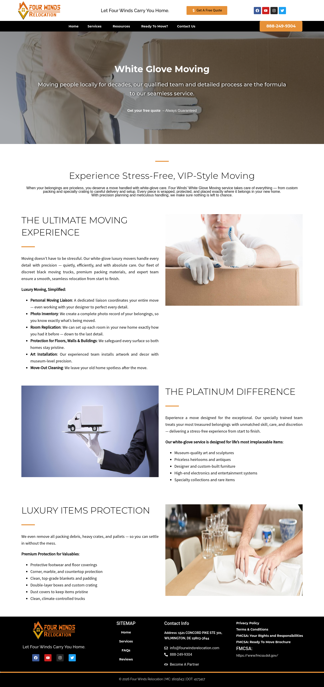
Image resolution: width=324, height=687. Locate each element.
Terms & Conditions (252, 629)
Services (96, 26)
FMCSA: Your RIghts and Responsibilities (269, 636)
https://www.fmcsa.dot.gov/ (257, 655)
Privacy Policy (247, 623)
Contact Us (186, 26)
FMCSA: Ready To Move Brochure (263, 642)
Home (74, 26)
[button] (135, 10)
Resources (122, 26)
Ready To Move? (154, 26)
